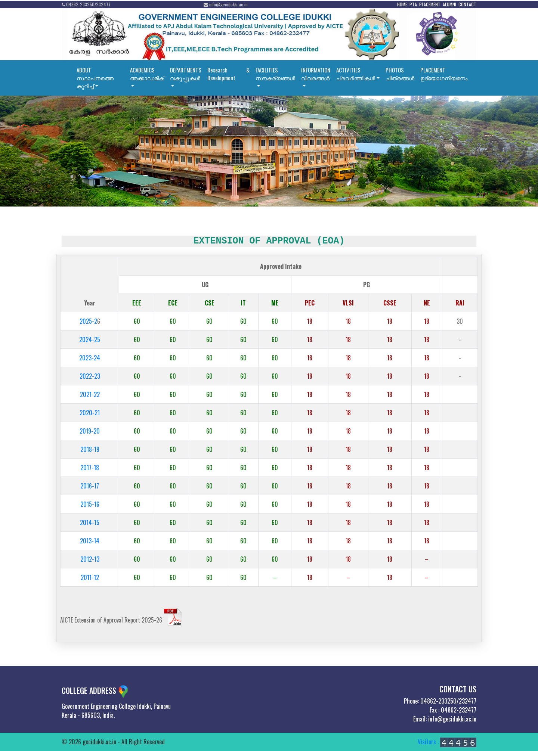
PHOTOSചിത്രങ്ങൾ (400, 74)
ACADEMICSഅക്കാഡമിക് (147, 74)
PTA (413, 4)
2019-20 (90, 430)
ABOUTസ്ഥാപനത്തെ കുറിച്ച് (95, 78)
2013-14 (89, 540)
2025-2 (88, 321)
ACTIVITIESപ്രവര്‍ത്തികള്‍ (355, 74)
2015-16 (89, 504)
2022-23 (90, 376)
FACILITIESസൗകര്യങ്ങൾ (275, 74)
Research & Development (228, 74)
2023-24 (89, 357)
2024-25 (89, 339)
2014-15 (89, 522)
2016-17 (89, 485)
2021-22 (90, 394)
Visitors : (447, 741)
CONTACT (467, 4)
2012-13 (89, 559)
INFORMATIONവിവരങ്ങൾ (315, 74)
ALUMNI (449, 4)
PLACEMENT (429, 4)
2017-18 (89, 467)
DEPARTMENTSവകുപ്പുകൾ (185, 74)
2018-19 (89, 449)
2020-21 (90, 412)
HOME (402, 4)
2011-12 (90, 577)
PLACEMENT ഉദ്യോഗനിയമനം (443, 74)
